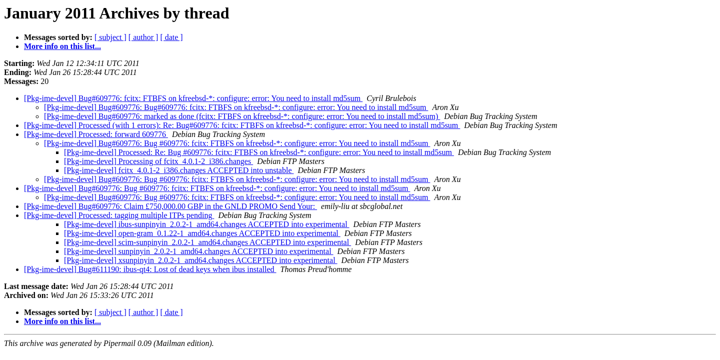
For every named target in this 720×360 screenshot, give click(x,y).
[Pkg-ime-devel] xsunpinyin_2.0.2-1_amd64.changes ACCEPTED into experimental (201, 260)
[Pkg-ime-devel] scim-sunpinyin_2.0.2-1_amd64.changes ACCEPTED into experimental (207, 242)
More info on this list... (62, 46)
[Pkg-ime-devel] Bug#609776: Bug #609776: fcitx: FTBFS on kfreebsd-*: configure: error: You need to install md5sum (237, 143)
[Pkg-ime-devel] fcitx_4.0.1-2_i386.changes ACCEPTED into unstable (179, 170)
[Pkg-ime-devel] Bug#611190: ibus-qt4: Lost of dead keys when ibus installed (150, 269)
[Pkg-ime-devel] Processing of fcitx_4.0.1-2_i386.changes (158, 161)
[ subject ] (110, 37)
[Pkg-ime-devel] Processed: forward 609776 (96, 134)
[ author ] (143, 37)
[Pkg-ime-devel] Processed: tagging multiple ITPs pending (119, 215)
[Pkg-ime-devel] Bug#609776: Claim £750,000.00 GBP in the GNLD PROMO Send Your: (170, 206)
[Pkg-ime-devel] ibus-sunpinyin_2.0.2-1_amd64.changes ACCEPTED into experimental (207, 224)
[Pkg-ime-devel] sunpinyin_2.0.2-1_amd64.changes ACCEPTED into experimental (199, 251)
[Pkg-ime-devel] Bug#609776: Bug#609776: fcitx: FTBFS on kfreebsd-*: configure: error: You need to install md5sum (236, 107)
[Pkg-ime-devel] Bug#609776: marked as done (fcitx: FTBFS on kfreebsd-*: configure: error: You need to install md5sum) (242, 116)
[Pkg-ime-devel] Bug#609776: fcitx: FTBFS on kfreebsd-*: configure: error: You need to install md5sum (193, 98)
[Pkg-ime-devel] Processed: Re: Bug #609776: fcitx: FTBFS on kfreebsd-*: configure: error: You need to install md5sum (259, 152)
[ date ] (171, 37)
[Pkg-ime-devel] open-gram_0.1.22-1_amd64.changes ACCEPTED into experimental (202, 233)
